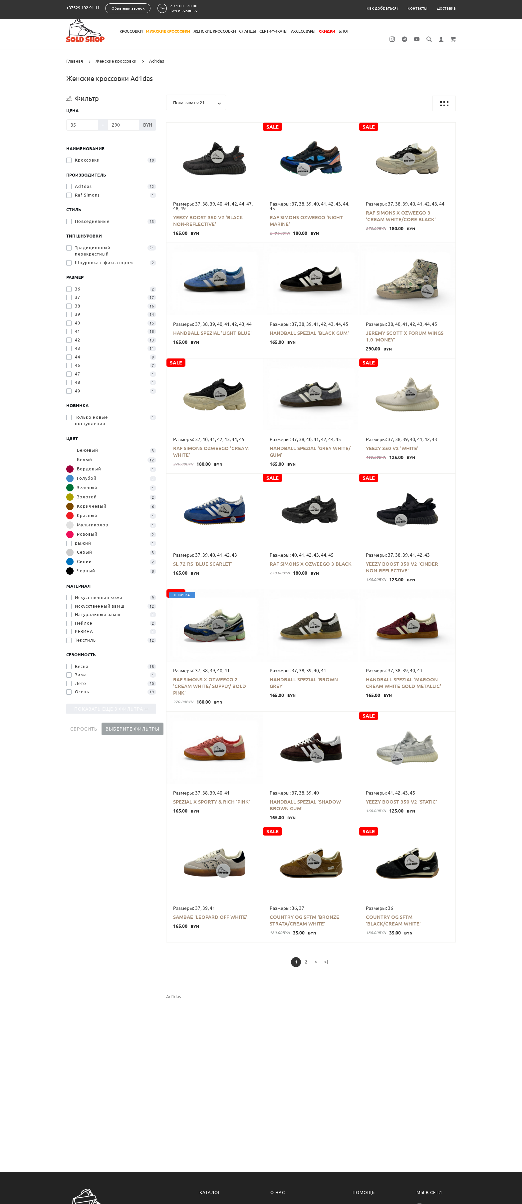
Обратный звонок (128, 8)
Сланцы (247, 31)
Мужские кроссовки (168, 31)
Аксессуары (303, 31)
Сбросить (84, 729)
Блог (344, 31)
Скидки (327, 31)
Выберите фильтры (132, 729)
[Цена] (82, 125)
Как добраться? (382, 8)
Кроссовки (131, 31)
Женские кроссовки (214, 31)
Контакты (417, 8)
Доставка (446, 8)
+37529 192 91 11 (83, 7)
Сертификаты (273, 31)
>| (326, 961)
